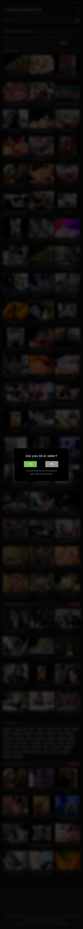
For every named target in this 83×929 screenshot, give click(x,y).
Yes (30, 464)
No (51, 464)
